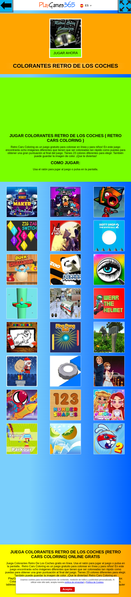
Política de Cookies (94, 582)
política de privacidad (74, 582)
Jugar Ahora (65, 53)
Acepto (67, 589)
